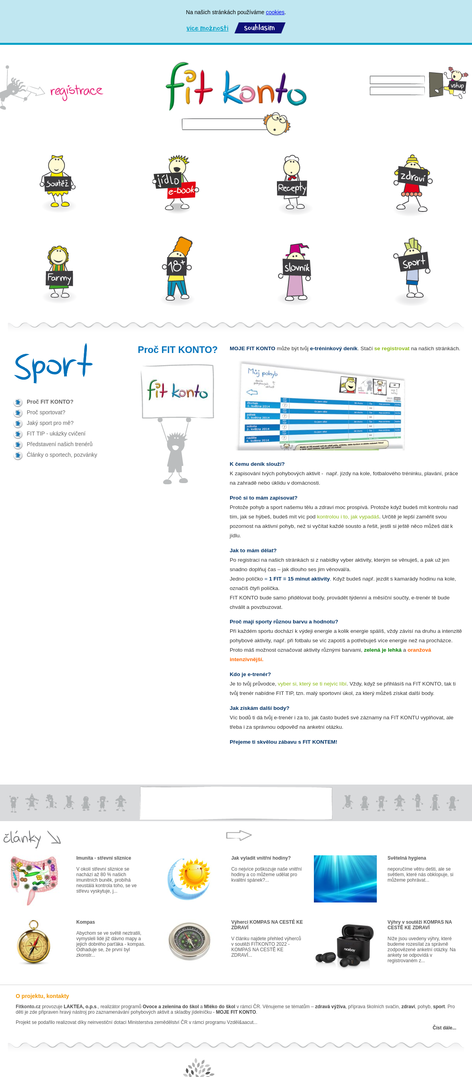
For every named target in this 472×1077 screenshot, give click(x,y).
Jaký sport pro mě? (50, 423)
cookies (275, 12)
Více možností (207, 28)
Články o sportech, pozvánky (62, 455)
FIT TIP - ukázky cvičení (56, 433)
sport (438, 1006)
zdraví (408, 1006)
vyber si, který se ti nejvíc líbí (312, 684)
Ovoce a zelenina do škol (171, 1006)
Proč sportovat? (46, 412)
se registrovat (392, 348)
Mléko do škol (219, 1006)
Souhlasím (260, 28)
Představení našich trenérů (59, 444)
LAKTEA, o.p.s (80, 1006)
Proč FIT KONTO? (50, 402)
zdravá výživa (330, 1006)
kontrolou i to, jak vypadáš (348, 517)
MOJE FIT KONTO (236, 1012)
